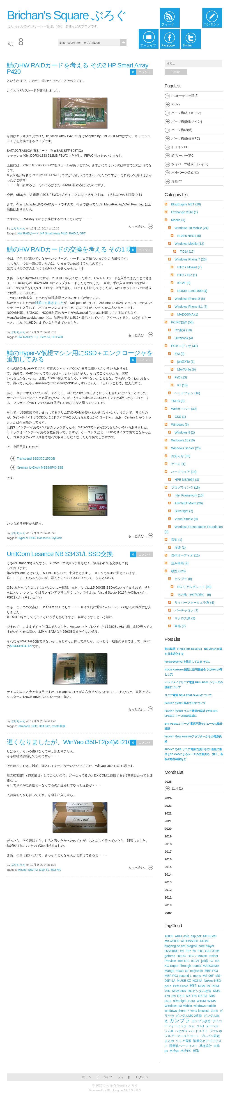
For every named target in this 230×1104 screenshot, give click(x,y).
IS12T (183, 283)
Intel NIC (56, 869)
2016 (168, 859)
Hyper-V (23, 538)
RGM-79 (204, 986)
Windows (180, 424)
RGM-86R (179, 991)
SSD (32, 538)
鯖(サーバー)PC (182, 155)
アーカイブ (104, 1077)
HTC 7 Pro (187, 275)
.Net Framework (189, 495)
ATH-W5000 (189, 941)
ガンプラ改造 (201, 1021)
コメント (144, 72)
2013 (168, 882)
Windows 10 (183, 440)
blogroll (192, 946)
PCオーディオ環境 (184, 96)
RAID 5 (73, 233)
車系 (180, 626)
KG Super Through (178, 966)
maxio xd (182, 971)
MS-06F (208, 975)
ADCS (169, 936)
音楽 (176, 539)
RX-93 (202, 996)
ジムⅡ (200, 1026)
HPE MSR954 (187, 479)
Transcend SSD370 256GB (36, 458)
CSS (180, 416)
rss (173, 996)
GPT (83, 233)
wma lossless (200, 1011)
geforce (170, 956)
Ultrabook (24, 726)
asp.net (196, 936)
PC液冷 (183, 330)
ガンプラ (183, 579)
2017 (168, 851)
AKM (178, 936)
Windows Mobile (189, 243)
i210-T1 (44, 869)
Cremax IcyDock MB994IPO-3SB (40, 467)
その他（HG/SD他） (194, 595)
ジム (191, 1026)
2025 (194, 786)
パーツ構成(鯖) (181, 130)
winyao (22, 869)
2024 (168, 798)
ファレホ (215, 1031)
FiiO (181, 377)
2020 (168, 828)
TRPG (178, 401)
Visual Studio (186, 519)
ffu (194, 951)
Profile (175, 104)
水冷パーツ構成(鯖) (185, 172)
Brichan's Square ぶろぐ (66, 15)
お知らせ (180, 456)
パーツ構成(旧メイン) (186, 121)
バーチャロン (186, 610)
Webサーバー (184, 409)
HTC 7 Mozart (189, 267)
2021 (168, 821)
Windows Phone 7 (191, 259)
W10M (201, 1001)
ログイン (142, 1077)
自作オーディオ (185, 555)
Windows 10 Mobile (191, 228)
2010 (168, 905)
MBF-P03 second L (178, 975)
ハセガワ (181, 1031)
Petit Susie (180, 986)
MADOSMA (187, 314)
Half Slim (44, 726)
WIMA (211, 1001)
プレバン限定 (210, 1036)
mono (197, 975)
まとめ (169, 1041)
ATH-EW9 (209, 936)
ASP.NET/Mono (189, 503)
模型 (178, 571)
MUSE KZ (184, 980)
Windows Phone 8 (190, 298)
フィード (124, 1077)
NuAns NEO (189, 236)
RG (193, 985)
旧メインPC (179, 147)
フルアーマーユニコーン (182, 1036)
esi (182, 951)
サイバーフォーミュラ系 (194, 602)
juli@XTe (185, 361)
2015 (168, 867)
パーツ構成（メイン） (187, 113)
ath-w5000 (172, 941)
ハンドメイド (198, 1031)
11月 (174, 788)
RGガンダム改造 (199, 991)
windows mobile (204, 1006)
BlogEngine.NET (186, 204)
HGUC (181, 956)
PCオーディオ (184, 346)
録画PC (176, 181)
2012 (168, 890)
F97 (188, 951)
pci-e (168, 986)
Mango (169, 971)
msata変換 (58, 726)
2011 (168, 897)
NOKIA (197, 980)
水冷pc (174, 1051)
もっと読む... (137, 227)
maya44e (196, 971)
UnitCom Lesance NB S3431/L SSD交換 (60, 553)
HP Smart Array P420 (53, 233)
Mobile (178, 220)
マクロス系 (185, 618)
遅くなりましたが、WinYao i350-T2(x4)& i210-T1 (73, 742)
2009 (168, 913)
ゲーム (178, 464)
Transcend (43, 538)
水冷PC (186, 1051)
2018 (168, 844)
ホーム (86, 1077)
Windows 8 (185, 432)
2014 (168, 874)
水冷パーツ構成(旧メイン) (189, 164)
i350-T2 (33, 869)
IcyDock (57, 538)
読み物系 (180, 563)
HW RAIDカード (28, 233)
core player (206, 946)
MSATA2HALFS (21, 646)
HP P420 (57, 337)
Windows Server (186, 448)
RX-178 (191, 996)
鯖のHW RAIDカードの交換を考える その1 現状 (72, 249)
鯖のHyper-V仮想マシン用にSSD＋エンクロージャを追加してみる (80, 356)
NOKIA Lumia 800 (192, 291)
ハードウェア (184, 472)
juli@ (204, 961)
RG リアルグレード (194, 587)
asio (186, 936)
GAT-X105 (212, 951)
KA (217, 961)
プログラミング (185, 487)
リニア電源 (183, 1041)
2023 (168, 806)
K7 (182, 385)
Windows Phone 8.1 (191, 306)
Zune (214, 1011)
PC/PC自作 (182, 322)
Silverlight (184, 511)
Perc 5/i (45, 337)
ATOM (204, 941)
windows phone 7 (177, 1011)
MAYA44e (186, 369)
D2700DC (171, 951)
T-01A (187, 251)
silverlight (179, 1001)
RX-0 (180, 996)
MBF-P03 (211, 971)
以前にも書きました (49, 303)
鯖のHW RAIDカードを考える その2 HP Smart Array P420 (77, 68)
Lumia (197, 966)
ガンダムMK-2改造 (189, 1015)
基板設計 (205, 1046)
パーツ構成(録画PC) (185, 138)
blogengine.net (175, 946)
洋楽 (180, 547)
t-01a (191, 1001)
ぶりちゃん (18, 228)
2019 (168, 836)
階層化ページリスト (183, 1046)
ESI (179, 354)
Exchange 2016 (184, 212)
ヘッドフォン (187, 393)
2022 (168, 813)
